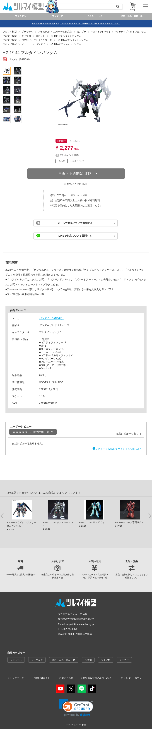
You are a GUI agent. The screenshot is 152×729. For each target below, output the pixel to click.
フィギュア (37, 660)
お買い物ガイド (41, 678)
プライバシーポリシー (132, 678)
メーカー (124, 660)
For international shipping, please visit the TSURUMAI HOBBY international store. (76, 23)
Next (150, 516)
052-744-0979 (70, 629)
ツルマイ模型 (79, 724)
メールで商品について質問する (75, 223)
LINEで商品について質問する (75, 235)
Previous (2, 516)
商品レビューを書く (127, 433)
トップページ (17, 678)
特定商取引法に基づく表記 (97, 678)
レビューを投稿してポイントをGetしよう (118, 448)
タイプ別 (105, 660)
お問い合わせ (66, 678)
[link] (76, 708)
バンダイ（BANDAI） (51, 318)
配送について (78, 161)
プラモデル (16, 660)
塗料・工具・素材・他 (63, 660)
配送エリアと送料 (79, 195)
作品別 (88, 660)
